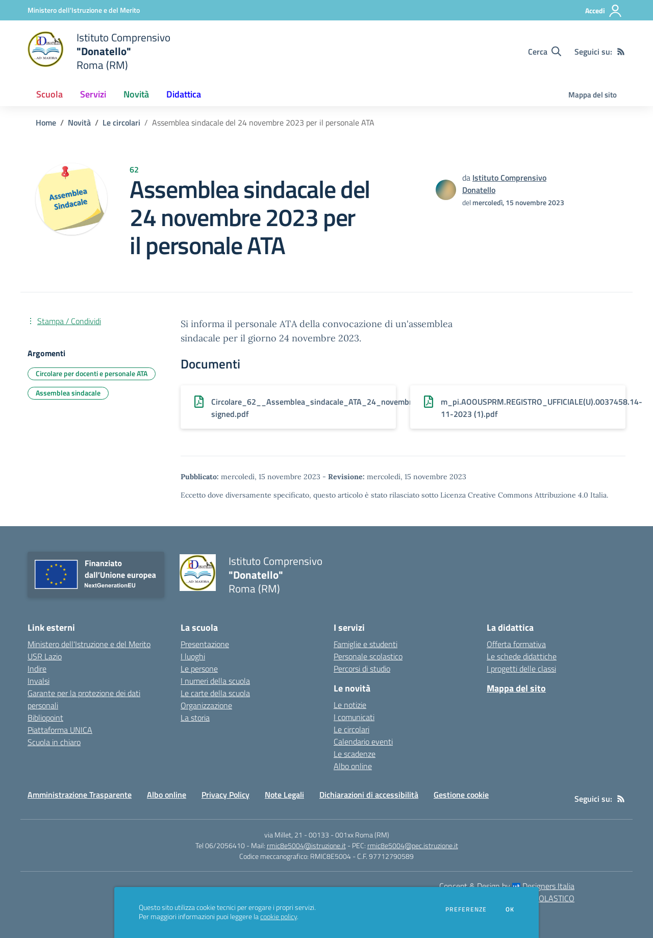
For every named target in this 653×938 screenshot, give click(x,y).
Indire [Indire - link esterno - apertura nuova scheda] (37, 668)
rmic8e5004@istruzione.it (306, 845)
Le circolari (121, 122)
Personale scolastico (368, 656)
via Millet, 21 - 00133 (296, 834)
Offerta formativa (516, 644)
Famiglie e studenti (365, 644)
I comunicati (354, 717)
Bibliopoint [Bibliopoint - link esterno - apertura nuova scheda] (45, 717)
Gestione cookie (461, 794)
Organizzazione (206, 705)
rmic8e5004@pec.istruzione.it (412, 845)
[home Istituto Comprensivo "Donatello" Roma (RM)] (99, 51)
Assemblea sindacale (68, 392)
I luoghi (193, 656)
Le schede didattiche (522, 656)
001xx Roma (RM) (362, 834)
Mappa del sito (592, 95)
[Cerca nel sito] (544, 51)
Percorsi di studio (362, 668)
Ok (510, 909)
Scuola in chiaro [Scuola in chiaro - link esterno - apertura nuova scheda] (54, 742)
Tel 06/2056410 (220, 845)
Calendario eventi (363, 741)
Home (46, 122)
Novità (79, 122)
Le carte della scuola (215, 693)
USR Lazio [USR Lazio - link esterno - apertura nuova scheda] (45, 656)
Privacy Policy (225, 794)
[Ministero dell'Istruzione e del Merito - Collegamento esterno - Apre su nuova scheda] (84, 10)
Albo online (353, 766)
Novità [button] (136, 94)
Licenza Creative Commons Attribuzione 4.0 (514, 495)
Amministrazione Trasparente (80, 794)
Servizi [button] (93, 94)
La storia (195, 717)
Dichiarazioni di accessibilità (368, 794)
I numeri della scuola (215, 681)
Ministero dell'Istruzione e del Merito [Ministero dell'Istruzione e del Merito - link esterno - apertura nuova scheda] (89, 644)
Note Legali (284, 794)
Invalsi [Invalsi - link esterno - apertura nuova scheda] (38, 681)
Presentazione (205, 644)
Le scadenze (354, 754)
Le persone (199, 668)
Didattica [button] (183, 94)
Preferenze (466, 909)
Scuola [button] (49, 94)
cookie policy (278, 916)
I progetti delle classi (521, 668)
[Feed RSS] (620, 51)
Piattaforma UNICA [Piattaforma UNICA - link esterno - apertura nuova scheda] (60, 730)
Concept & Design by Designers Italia (506, 886)
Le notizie (350, 705)
